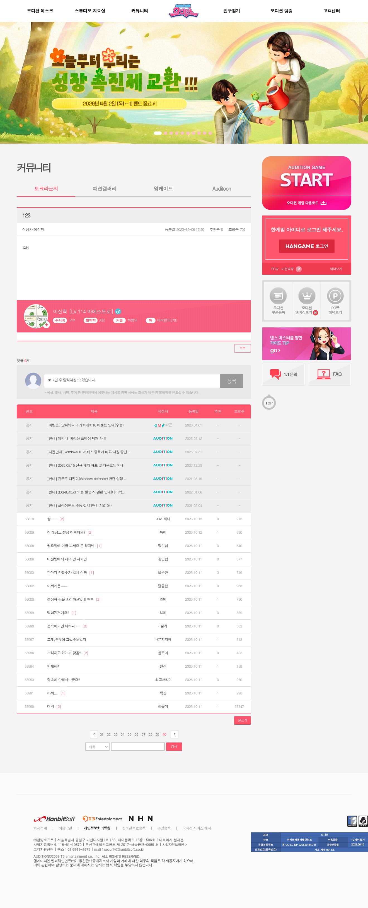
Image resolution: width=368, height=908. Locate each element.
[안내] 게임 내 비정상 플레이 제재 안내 (76, 438)
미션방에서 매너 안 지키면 (67, 559)
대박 (54, 706)
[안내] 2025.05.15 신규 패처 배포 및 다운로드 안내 (85, 465)
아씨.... (56, 693)
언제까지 (53, 666)
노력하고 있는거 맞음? (67, 653)
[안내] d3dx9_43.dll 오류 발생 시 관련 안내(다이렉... (86, 492)
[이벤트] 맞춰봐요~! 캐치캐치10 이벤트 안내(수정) (85, 425)
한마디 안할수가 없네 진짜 (70, 572)
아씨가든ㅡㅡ (57, 586)
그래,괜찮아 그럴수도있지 (66, 639)
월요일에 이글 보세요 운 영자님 (74, 545)
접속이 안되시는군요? (63, 679)
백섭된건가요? (61, 612)
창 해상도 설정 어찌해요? (70, 532)
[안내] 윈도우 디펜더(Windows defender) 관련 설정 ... (87, 478)
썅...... (55, 519)
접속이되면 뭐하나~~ (67, 626)
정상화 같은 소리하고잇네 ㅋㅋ (74, 599)
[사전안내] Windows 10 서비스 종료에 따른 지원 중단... (88, 452)
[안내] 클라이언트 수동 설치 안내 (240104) (79, 505)
